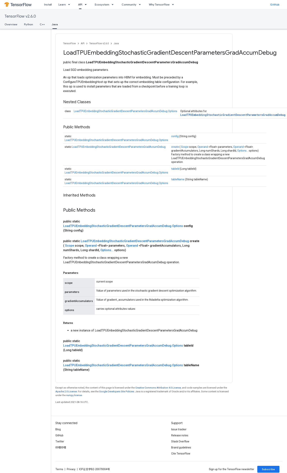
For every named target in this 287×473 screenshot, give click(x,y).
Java (116, 43)
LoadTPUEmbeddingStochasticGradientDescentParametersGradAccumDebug (232, 115)
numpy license (74, 395)
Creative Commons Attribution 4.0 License (158, 387)
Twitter (59, 441)
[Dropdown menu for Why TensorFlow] (174, 4)
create (175, 146)
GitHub (274, 4)
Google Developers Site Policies (116, 391)
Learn (62, 4)
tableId (175, 168)
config (175, 136)
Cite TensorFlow (180, 453)
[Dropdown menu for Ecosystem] (113, 4)
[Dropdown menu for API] (86, 4)
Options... (243, 150)
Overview (11, 24)
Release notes (179, 435)
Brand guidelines (181, 447)
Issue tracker (179, 429)
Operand (203, 146)
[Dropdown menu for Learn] (70, 4)
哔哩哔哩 (60, 447)
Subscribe (268, 469)
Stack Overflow (180, 441)
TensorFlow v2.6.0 (20, 16)
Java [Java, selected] (55, 24)
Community (129, 4)
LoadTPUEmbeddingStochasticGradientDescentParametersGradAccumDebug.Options (125, 111)
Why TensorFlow (159, 4)
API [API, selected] (80, 4)
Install (48, 4)
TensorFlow (69, 43)
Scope (185, 146)
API (82, 43)
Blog (58, 429)
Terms (59, 469)
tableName (178, 179)
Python (28, 24)
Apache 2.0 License (66, 391)
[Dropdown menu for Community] (140, 4)
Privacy (71, 469)
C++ (42, 24)
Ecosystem (102, 4)
